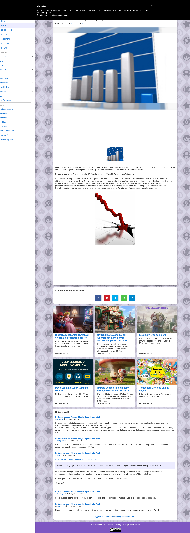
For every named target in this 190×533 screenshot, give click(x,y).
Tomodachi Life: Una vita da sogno (157, 387)
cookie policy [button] (45, 13)
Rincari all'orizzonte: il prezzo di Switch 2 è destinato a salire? (71, 336)
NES (4, 96)
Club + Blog (8, 43)
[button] (152, 6)
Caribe (70, 353)
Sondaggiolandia (9, 109)
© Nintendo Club (98, 524)
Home (6, 21)
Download (6, 118)
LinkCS (59, 455)
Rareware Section (9, 135)
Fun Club (5, 122)
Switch (5, 61)
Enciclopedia (9, 30)
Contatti (110, 524)
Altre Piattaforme (9, 100)
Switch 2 (5, 56)
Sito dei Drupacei (9, 139)
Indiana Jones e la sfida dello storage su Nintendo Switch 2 (112, 389)
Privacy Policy (121, 524)
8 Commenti (86, 24)
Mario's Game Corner (11, 131)
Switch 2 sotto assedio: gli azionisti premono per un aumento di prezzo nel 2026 (115, 337)
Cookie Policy (134, 524)
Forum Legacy (8, 126)
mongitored (61, 440)
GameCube (7, 78)
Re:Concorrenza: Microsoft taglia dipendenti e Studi (77, 417)
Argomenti (8, 39)
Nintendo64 (7, 83)
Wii (3, 74)
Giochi (6, 34)
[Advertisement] (115, 128)
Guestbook (6, 113)
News (6, 25)
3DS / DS (6, 70)
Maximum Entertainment (152, 334)
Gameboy (6, 91)
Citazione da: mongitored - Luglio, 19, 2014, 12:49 (76, 459)
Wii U (4, 65)
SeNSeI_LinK (61, 494)
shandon (60, 419)
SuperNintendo (8, 87)
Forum (6, 48)
